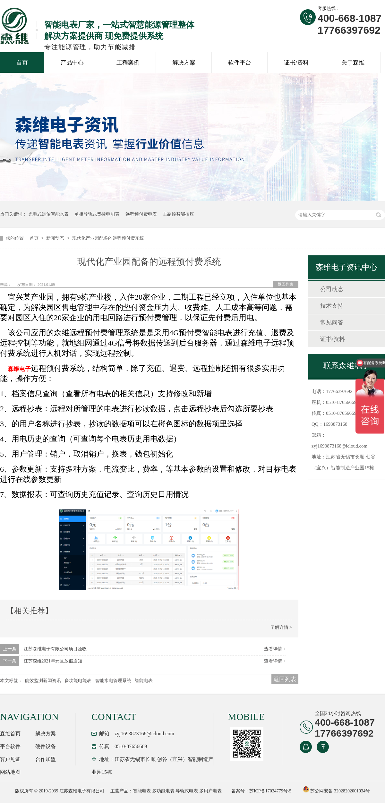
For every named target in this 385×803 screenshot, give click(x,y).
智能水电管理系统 (113, 680)
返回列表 (285, 284)
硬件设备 (45, 746)
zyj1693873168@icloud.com (339, 445)
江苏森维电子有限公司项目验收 (55, 648)
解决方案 (183, 62)
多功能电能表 (77, 680)
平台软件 (10, 746)
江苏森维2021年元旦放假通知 (53, 661)
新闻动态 (55, 238)
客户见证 (10, 759)
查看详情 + (275, 648)
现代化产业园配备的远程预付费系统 (108, 238)
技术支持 (331, 306)
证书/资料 (296, 62)
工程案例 (128, 62)
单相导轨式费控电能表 (96, 214)
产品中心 (72, 62)
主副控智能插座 (178, 214)
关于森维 (352, 62)
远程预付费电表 (141, 214)
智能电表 (144, 680)
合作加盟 (45, 759)
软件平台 (239, 62)
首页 (22, 62)
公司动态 (331, 289)
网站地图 (10, 772)
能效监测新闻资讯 (43, 680)
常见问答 (331, 322)
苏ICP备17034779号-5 (270, 791)
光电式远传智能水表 (48, 214)
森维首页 (10, 733)
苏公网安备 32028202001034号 (336, 791)
